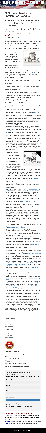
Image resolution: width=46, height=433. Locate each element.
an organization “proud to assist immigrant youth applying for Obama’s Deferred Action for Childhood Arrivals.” (22, 286)
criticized (31, 72)
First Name (9, 379)
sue (30, 75)
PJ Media (17, 37)
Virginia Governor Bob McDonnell (32, 239)
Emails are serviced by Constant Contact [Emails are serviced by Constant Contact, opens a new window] (25, 408)
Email (7, 390)
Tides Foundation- (35, 244)
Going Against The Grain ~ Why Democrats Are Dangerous (17, 322)
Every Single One (24, 69)
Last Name (8, 385)
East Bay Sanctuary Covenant (15, 246)
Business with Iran (8, 324)
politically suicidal (18, 239)
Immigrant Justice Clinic (34, 222)
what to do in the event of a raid (28, 201)
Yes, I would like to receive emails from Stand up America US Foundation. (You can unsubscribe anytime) (20, 397)
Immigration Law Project (29, 190)
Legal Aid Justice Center (33, 199)
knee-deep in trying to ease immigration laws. (18, 227)
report (30, 212)
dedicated (13, 129)
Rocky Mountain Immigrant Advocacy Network (29, 272)
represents (11, 186)
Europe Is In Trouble (9, 326)
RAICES (34, 112)
